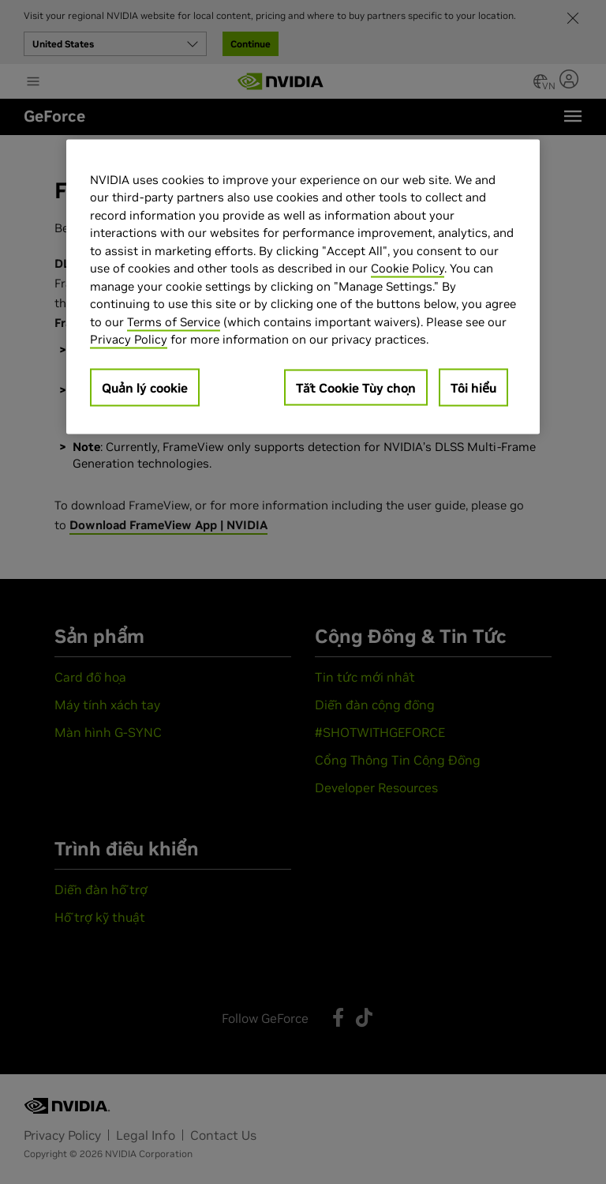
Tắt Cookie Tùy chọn (356, 387)
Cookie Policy (407, 268)
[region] (303, 286)
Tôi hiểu (473, 387)
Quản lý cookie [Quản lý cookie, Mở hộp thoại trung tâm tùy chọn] (145, 387)
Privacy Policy (128, 339)
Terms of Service (173, 321)
